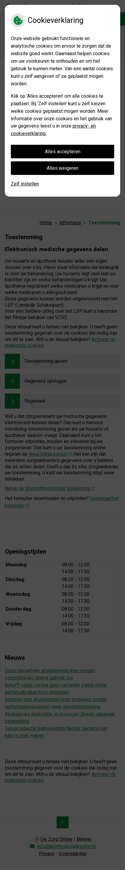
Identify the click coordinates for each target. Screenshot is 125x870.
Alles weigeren (62, 168)
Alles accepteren (62, 151)
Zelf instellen (25, 184)
